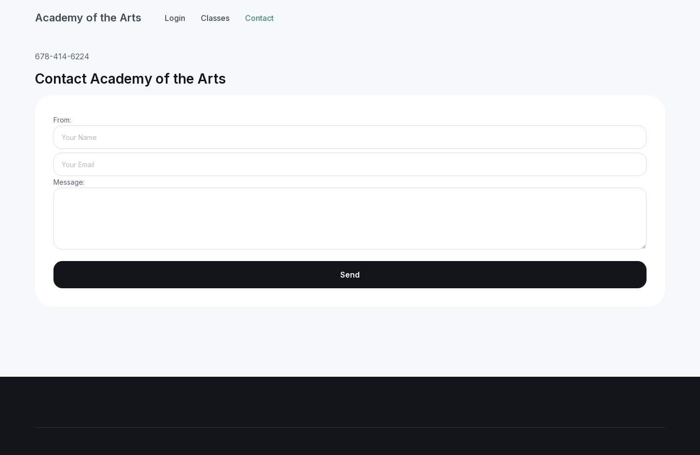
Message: (69, 182)
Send (350, 275)
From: (62, 120)
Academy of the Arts (88, 17)
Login (175, 18)
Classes (215, 18)
